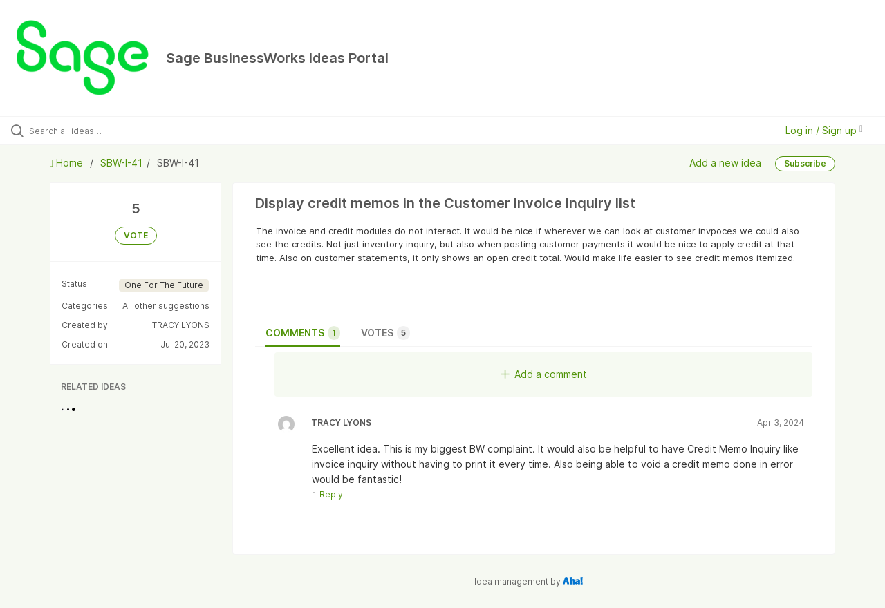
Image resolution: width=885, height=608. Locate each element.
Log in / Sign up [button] (824, 130)
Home (68, 163)
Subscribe (805, 163)
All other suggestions (165, 306)
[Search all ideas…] (106, 130)
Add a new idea (725, 163)
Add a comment (544, 374)
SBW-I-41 (121, 163)
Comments (303, 333)
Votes (385, 333)
